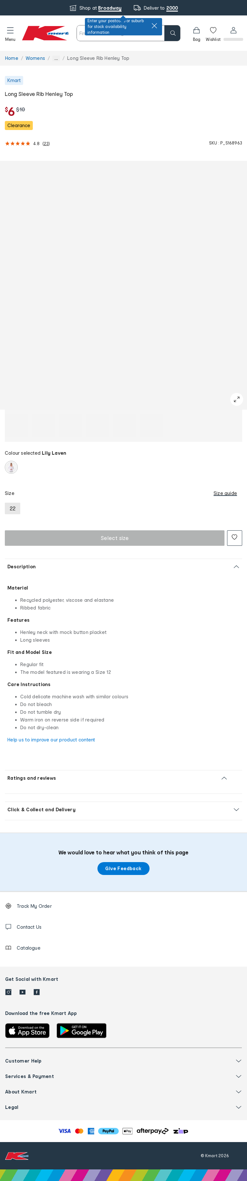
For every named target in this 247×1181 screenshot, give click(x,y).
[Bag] (196, 33)
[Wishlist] (213, 33)
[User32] (233, 33)
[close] (154, 25)
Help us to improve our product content (51, 739)
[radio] (11, 467)
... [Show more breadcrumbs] (56, 58)
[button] (10, 33)
